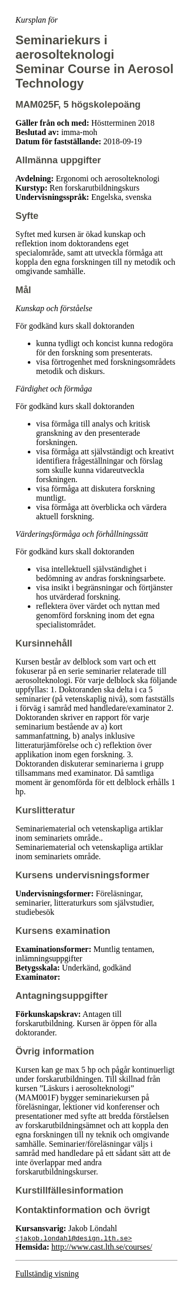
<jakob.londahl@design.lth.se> (73, 1237)
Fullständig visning (47, 1273)
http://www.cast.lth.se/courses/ (101, 1246)
